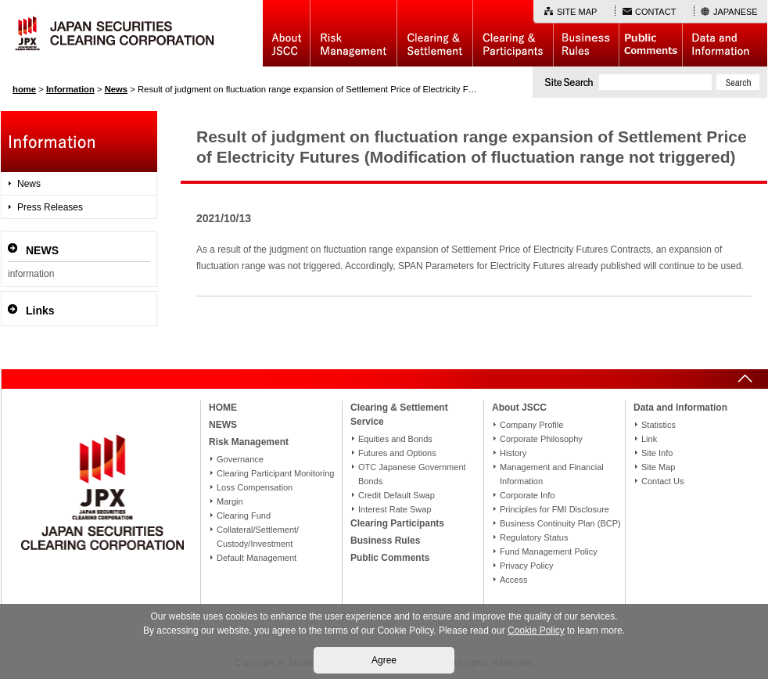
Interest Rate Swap (395, 509)
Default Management (256, 557)
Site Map (658, 467)
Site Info (657, 453)
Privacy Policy (526, 565)
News (29, 183)
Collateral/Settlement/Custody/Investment (258, 536)
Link (649, 439)
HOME (223, 407)
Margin (230, 501)
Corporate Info (527, 495)
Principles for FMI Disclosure (554, 509)
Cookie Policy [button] (536, 630)
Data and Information (724, 33)
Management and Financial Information (552, 474)
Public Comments (650, 33)
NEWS (223, 424)
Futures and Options (397, 453)
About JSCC (286, 33)
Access (513, 579)
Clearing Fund (244, 515)
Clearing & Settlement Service (399, 414)
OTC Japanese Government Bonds (412, 474)
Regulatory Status (534, 537)
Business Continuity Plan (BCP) (560, 523)
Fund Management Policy (549, 551)
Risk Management (353, 33)
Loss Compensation (254, 487)
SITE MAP (577, 11)
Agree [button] (384, 660)
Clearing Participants (512, 33)
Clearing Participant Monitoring (275, 473)
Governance (240, 459)
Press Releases (50, 207)
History (513, 453)
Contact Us (662, 481)
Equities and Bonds (395, 439)
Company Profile (531, 424)
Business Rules (586, 33)
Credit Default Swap (396, 495)
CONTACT (655, 11)
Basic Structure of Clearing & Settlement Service (434, 33)
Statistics (658, 424)
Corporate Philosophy (541, 439)
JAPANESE (735, 11)
